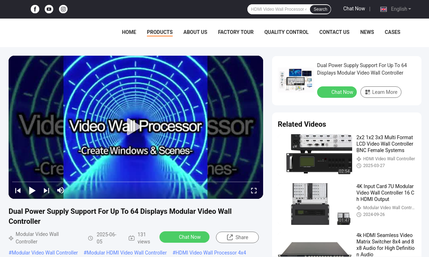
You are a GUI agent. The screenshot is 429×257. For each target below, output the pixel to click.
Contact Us (334, 32)
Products (160, 32)
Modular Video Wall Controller (45, 253)
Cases (392, 32)
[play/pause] (32, 190)
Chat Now (354, 8)
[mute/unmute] (61, 190)
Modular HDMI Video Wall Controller (127, 253)
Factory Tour (236, 32)
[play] (136, 127)
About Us (195, 32)
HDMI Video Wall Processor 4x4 (211, 253)
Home (129, 32)
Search (320, 9)
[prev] (18, 190)
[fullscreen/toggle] (254, 190)
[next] (46, 190)
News (367, 32)
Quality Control (286, 32)
